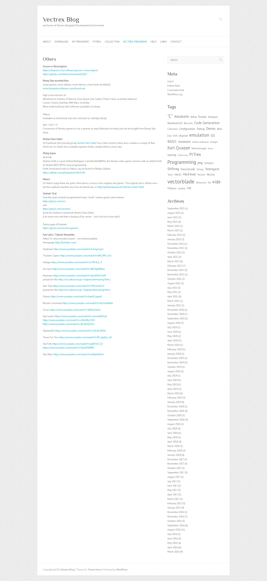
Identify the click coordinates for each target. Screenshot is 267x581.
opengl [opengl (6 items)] (171, 155)
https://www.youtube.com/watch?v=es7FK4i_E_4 (76, 262)
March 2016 (173, 551)
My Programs (80, 41)
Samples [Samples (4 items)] (209, 163)
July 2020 (172, 327)
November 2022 (175, 248)
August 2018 (173, 424)
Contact (176, 41)
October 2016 (174, 521)
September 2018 (175, 419)
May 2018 (172, 437)
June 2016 (172, 538)
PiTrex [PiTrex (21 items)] (195, 154)
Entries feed (173, 85)
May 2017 (172, 490)
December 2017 (175, 459)
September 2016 (175, 525)
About (47, 41)
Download (61, 41)
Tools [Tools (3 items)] (170, 174)
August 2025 (173, 213)
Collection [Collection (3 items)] (172, 128)
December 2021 (175, 270)
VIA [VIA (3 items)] (209, 182)
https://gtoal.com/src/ (54, 201)
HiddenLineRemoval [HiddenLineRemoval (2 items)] (200, 142)
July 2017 (172, 481)
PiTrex (97, 41)
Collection (112, 41)
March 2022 (173, 261)
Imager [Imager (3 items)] (213, 141)
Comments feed (175, 90)
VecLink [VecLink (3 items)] (201, 174)
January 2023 (174, 239)
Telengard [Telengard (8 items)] (212, 169)
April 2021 (172, 296)
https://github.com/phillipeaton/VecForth (64, 172)
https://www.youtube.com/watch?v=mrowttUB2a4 (81, 316)
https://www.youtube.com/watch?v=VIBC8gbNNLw (78, 269)
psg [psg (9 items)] (200, 162)
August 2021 (173, 283)
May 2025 (172, 221)
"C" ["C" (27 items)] (170, 116)
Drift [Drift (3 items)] (175, 135)
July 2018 (172, 428)
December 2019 (175, 358)
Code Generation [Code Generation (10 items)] (207, 123)
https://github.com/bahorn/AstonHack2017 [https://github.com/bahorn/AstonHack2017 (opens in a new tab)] (65, 74)
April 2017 (172, 494)
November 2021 (175, 274)
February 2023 (174, 235)
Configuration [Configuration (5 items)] (187, 129)
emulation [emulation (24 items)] (199, 135)
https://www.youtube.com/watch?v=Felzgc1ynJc (79, 249)
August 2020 (173, 323)
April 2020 (172, 340)
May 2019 (172, 384)
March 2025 (173, 226)
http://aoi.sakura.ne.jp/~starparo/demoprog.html (84, 279)
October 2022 (174, 252)
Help (153, 41)
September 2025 (175, 208)
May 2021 (172, 292)
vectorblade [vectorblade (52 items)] (180, 181)
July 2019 (172, 375)
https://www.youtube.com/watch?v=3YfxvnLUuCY (78, 286)
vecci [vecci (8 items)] (178, 174)
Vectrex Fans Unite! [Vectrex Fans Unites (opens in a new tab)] (87, 143)
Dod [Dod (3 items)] (169, 135)
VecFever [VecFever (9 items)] (189, 174)
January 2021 (174, 305)
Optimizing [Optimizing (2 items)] (183, 155)
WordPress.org (174, 94)
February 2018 (174, 450)
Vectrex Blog (61, 19)
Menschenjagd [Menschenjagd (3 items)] (199, 148)
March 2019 (173, 393)
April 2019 (172, 389)
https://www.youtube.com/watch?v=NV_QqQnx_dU (85, 337)
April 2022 (172, 257)
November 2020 (175, 314)
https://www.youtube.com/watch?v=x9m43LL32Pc (69, 320)
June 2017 (172, 485)
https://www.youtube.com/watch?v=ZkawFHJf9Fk (68, 347)
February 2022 (174, 265)
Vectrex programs (135, 41)
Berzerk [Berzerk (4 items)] (188, 123)
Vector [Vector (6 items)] (211, 174)
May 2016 (172, 543)
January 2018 (174, 455)
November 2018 (175, 411)
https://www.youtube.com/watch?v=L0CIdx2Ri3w (80, 330)
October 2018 (174, 415)
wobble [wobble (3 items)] (182, 188)
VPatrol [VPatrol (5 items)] (172, 188)
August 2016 (173, 529)
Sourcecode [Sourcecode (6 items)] (188, 169)
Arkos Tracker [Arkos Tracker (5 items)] (198, 117)
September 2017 (175, 472)
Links (163, 41)
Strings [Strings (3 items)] (200, 169)
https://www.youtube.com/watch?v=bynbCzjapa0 (76, 296)
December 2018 (175, 406)
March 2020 (173, 345)
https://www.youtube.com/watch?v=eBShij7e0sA (75, 309)
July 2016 (172, 534)
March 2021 (173, 301)
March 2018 (173, 446)
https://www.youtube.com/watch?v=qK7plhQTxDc (69, 324)
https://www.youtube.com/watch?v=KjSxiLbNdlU (87, 303)
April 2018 (172, 441)
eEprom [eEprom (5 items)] (183, 135)
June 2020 (172, 331)
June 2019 (172, 380)
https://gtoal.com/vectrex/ (56, 208)
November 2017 (175, 463)
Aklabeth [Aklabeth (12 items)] (181, 116)
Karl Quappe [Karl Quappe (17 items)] (178, 147)
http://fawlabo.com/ (65, 242)
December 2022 (175, 243)
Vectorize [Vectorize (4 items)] (201, 182)
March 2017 (173, 499)
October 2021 (174, 279)
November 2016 (175, 516)
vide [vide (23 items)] (216, 182)
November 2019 (175, 362)
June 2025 (172, 217)
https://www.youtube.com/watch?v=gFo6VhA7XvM (79, 275)
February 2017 (174, 503)
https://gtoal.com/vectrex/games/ (60, 228)
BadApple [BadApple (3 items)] (213, 116)
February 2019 (174, 397)
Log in (170, 81)
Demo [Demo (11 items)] (210, 128)
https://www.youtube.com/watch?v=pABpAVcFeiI (78, 354)
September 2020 (175, 318)
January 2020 (174, 353)
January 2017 (174, 507)
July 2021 (172, 287)
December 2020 (175, 309)
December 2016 (175, 512)
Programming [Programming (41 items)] (181, 162)
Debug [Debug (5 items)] (201, 129)
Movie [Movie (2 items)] (210, 148)
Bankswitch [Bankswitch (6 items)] (174, 123)
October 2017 (174, 468)
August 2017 (173, 477)
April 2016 (172, 547)
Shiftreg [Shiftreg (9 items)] (173, 169)
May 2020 (172, 336)
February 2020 (174, 349)
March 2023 (173, 230)
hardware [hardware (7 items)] (184, 142)
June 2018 (172, 433)
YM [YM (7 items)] (189, 188)
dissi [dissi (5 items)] (219, 129)
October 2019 (174, 367)
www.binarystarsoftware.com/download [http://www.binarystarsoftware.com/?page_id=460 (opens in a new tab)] (64, 88)
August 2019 (173, 371)
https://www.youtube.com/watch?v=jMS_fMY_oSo (86, 255)
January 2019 (174, 402)
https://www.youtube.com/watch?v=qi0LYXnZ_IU (77, 343)
